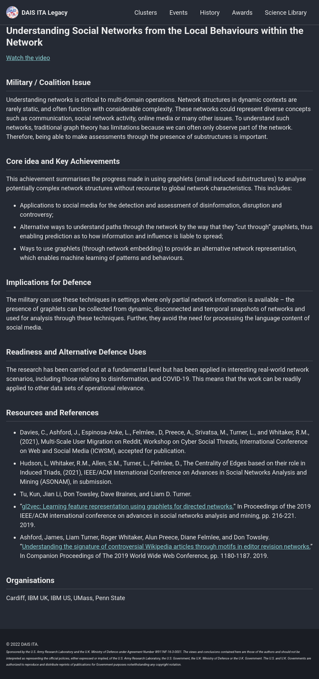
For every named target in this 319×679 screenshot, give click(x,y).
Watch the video (28, 57)
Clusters (145, 12)
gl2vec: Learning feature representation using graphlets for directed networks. (127, 506)
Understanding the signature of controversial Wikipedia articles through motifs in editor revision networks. (166, 546)
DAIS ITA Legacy (45, 12)
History (210, 12)
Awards (242, 12)
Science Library (286, 12)
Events (178, 12)
